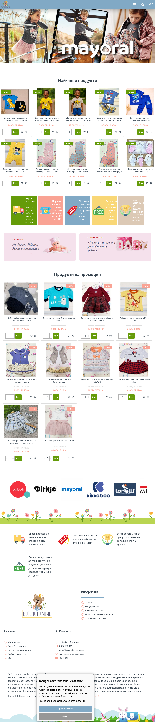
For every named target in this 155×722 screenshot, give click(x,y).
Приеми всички (65, 708)
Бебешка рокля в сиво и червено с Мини (134, 380)
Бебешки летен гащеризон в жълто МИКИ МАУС (15, 170)
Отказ (65, 716)
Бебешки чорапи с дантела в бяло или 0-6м (140, 170)
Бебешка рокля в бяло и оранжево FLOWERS (97, 380)
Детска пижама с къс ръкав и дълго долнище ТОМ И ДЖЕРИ (109, 119)
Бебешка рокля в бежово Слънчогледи (59, 380)
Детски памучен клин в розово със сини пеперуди (109, 170)
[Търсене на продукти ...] (142, 4)
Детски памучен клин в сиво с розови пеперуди (78, 170)
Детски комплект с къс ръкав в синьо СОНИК (141, 119)
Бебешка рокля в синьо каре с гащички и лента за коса (22, 441)
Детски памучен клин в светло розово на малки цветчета (47, 170)
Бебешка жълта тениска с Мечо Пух (134, 319)
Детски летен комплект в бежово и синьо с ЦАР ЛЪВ (78, 119)
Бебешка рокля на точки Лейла (59, 440)
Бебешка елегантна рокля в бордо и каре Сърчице (97, 319)
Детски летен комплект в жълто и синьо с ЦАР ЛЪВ (47, 119)
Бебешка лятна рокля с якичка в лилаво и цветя (22, 380)
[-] (4, 132)
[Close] (92, 676)
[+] (10, 132)
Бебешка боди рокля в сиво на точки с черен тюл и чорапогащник (22, 319)
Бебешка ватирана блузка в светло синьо (59, 319)
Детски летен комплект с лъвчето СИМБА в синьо (15, 119)
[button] (75, 58)
